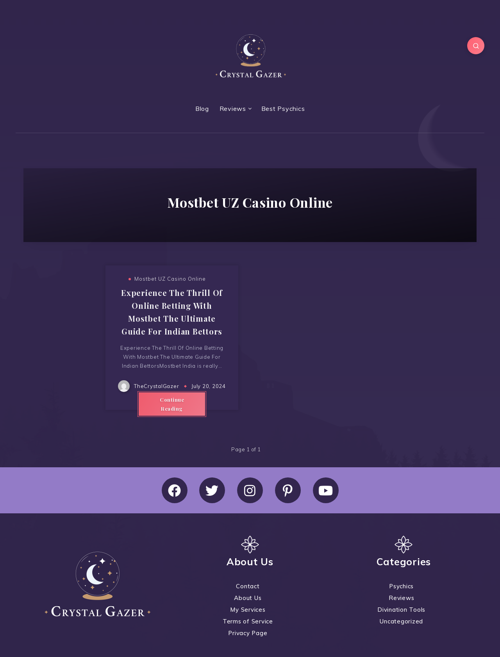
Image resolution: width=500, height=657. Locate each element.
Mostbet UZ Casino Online (170, 279)
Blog (202, 108)
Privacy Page (247, 633)
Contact (247, 586)
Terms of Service (248, 621)
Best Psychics (283, 108)
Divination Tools (401, 609)
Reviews (233, 108)
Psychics (401, 586)
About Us (247, 598)
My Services (247, 609)
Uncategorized (401, 621)
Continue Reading (172, 404)
